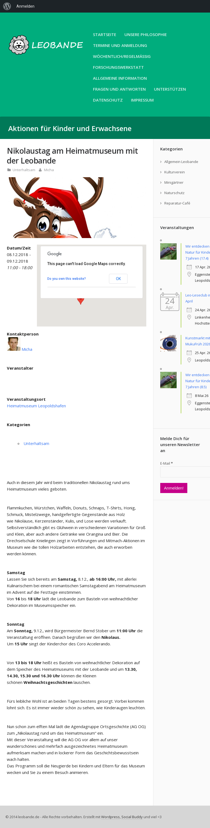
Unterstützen (170, 89)
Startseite (104, 34)
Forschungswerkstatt (118, 67)
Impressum (142, 99)
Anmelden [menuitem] (25, 6)
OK (118, 279)
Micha (49, 169)
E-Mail (166, 463)
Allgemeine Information (120, 78)
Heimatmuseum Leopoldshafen (36, 405)
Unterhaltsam (24, 169)
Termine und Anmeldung (120, 45)
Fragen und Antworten (119, 89)
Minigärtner (173, 182)
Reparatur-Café (177, 203)
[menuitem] (7, 6)
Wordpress (110, 816)
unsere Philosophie (145, 34)
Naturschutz (174, 192)
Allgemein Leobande (181, 161)
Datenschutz (108, 99)
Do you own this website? (66, 279)
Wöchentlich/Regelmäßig (122, 56)
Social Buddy (132, 816)
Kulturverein (174, 172)
